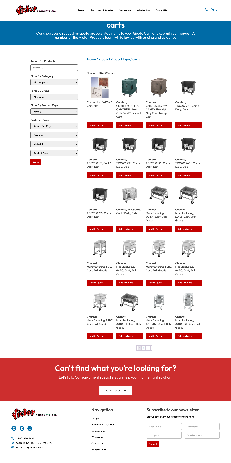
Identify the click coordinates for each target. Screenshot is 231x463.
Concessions (125, 10)
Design (81, 10)
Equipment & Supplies (102, 10)
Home (91, 63)
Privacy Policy (98, 453)
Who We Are (143, 10)
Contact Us (161, 10)
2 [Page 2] (143, 351)
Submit (153, 447)
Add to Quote (96, 129)
